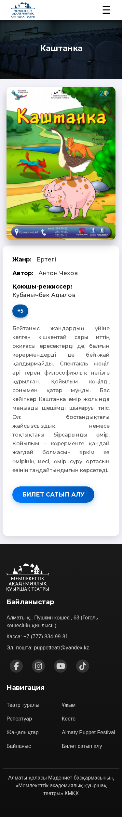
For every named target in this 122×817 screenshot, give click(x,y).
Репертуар (19, 718)
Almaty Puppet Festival (88, 732)
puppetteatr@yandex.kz (61, 647)
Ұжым (68, 705)
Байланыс (19, 746)
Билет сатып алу (53, 494)
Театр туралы (23, 705)
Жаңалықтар (23, 732)
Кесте (68, 718)
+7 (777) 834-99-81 (45, 636)
